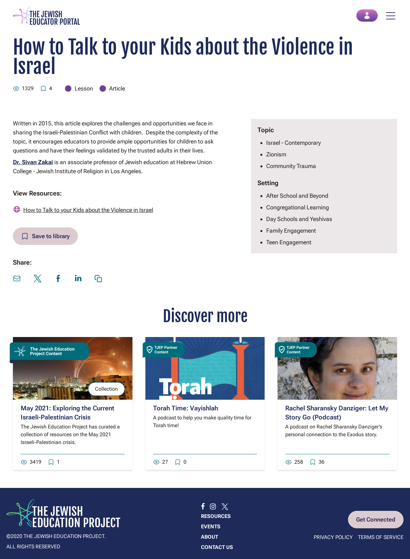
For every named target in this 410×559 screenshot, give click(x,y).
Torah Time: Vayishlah (185, 408)
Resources (216, 516)
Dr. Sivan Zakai (33, 162)
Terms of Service (381, 537)
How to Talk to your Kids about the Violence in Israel (88, 209)
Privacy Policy (333, 537)
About (209, 537)
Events (210, 526)
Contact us (217, 547)
